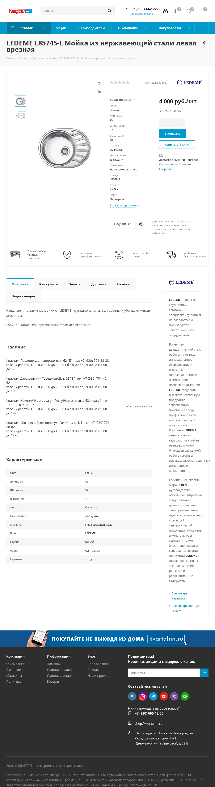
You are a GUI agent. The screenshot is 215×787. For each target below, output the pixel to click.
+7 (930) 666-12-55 (145, 9)
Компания (15, 656)
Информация (59, 656)
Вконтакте (132, 696)
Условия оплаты (59, 669)
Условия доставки (61, 675)
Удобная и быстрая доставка (195, 254)
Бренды (94, 669)
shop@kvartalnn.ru (148, 723)
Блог (92, 656)
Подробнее (166, 169)
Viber (174, 696)
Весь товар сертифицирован (90, 254)
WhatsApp (185, 696)
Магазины (14, 675)
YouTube (164, 696)
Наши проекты (99, 675)
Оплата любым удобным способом (37, 255)
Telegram (153, 696)
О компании (15, 664)
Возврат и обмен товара (142, 254)
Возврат (53, 681)
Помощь (53, 664)
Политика (13, 681)
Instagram (143, 696)
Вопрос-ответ (98, 664)
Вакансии (13, 669)
